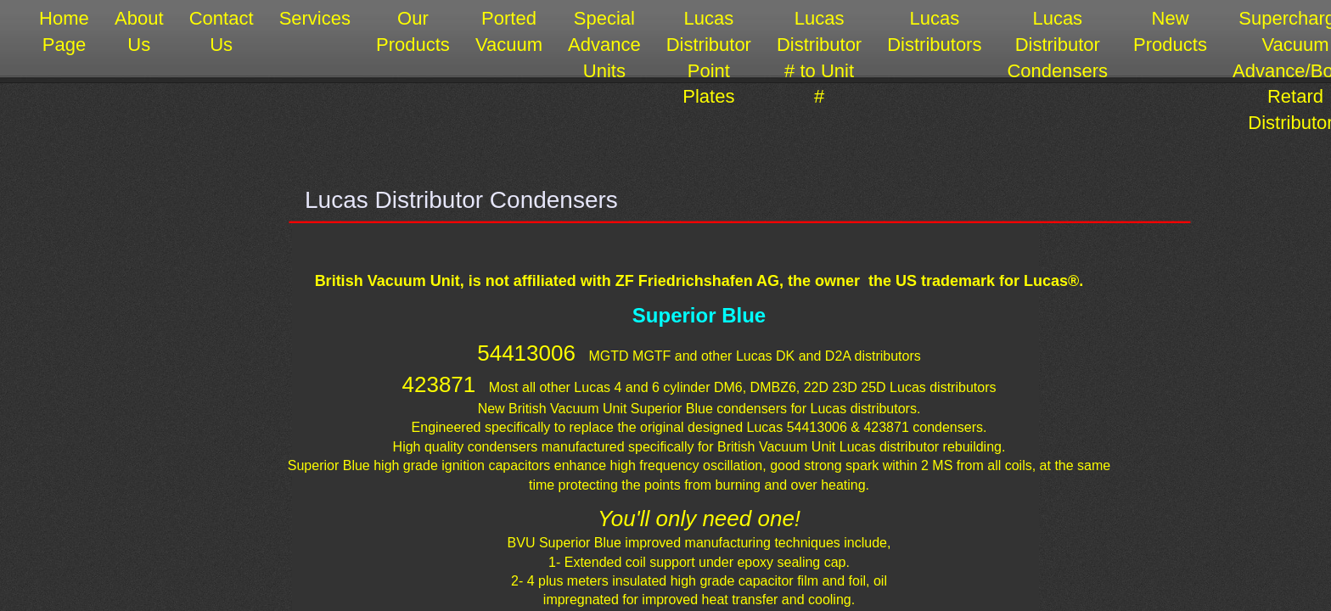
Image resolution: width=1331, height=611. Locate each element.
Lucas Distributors (934, 31)
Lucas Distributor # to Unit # (819, 57)
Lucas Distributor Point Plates (708, 57)
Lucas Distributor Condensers (1057, 44)
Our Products (413, 31)
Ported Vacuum (508, 31)
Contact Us (221, 31)
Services (315, 18)
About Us (139, 31)
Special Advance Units (604, 44)
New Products (1170, 31)
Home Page (64, 31)
